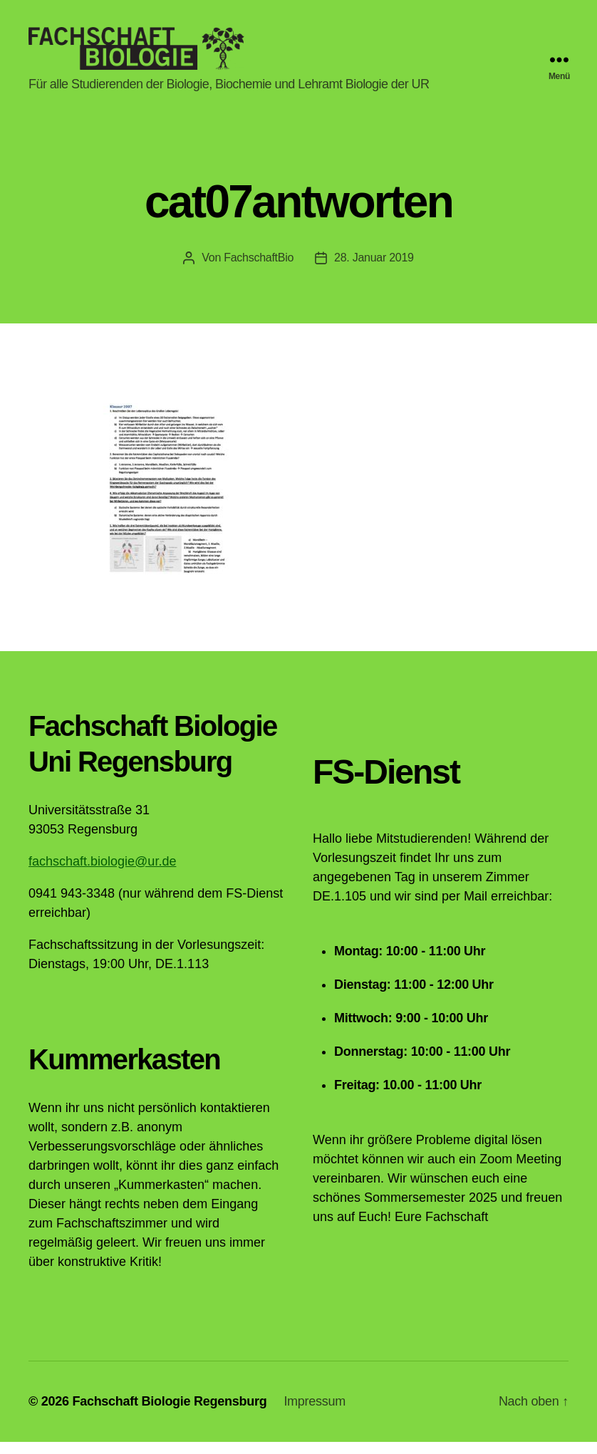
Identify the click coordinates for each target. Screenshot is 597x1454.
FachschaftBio (259, 270)
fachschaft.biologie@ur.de (102, 873)
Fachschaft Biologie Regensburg (169, 1413)
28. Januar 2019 (374, 270)
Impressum (315, 1413)
